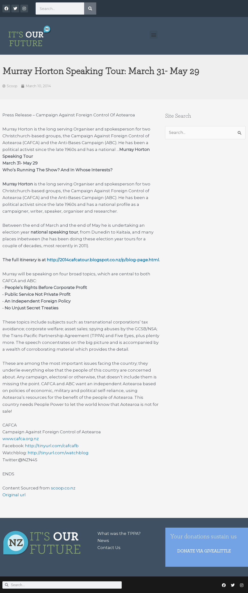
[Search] (90, 8)
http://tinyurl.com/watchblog (58, 452)
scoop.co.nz (63, 487)
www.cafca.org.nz (20, 438)
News (103, 539)
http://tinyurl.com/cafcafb (52, 445)
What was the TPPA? (119, 532)
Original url (14, 494)
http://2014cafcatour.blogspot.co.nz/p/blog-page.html (103, 259)
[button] (154, 35)
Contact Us (109, 546)
